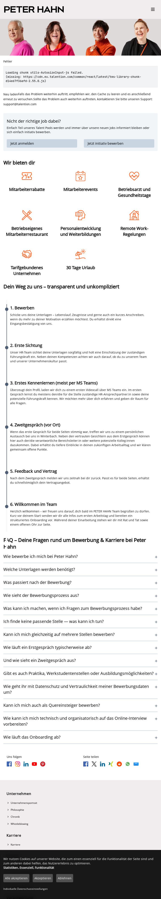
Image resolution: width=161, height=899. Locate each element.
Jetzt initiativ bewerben (105, 143)
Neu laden (10, 94)
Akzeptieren (42, 878)
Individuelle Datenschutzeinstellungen (25, 889)
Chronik (14, 816)
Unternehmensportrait (22, 803)
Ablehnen (64, 878)
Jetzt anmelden (22, 143)
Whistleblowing (18, 824)
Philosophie (16, 810)
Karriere (14, 844)
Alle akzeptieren (16, 878)
